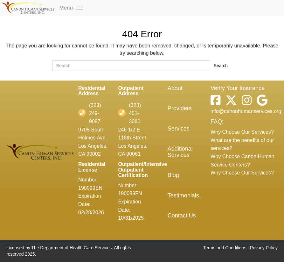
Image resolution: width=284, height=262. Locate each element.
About (175, 88)
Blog (173, 175)
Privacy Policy (264, 247)
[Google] (259, 102)
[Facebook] (216, 102)
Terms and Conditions (224, 247)
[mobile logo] (28, 8)
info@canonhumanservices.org (246, 111)
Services (179, 128)
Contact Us (182, 215)
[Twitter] (229, 102)
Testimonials (183, 195)
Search (221, 65)
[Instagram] (244, 102)
